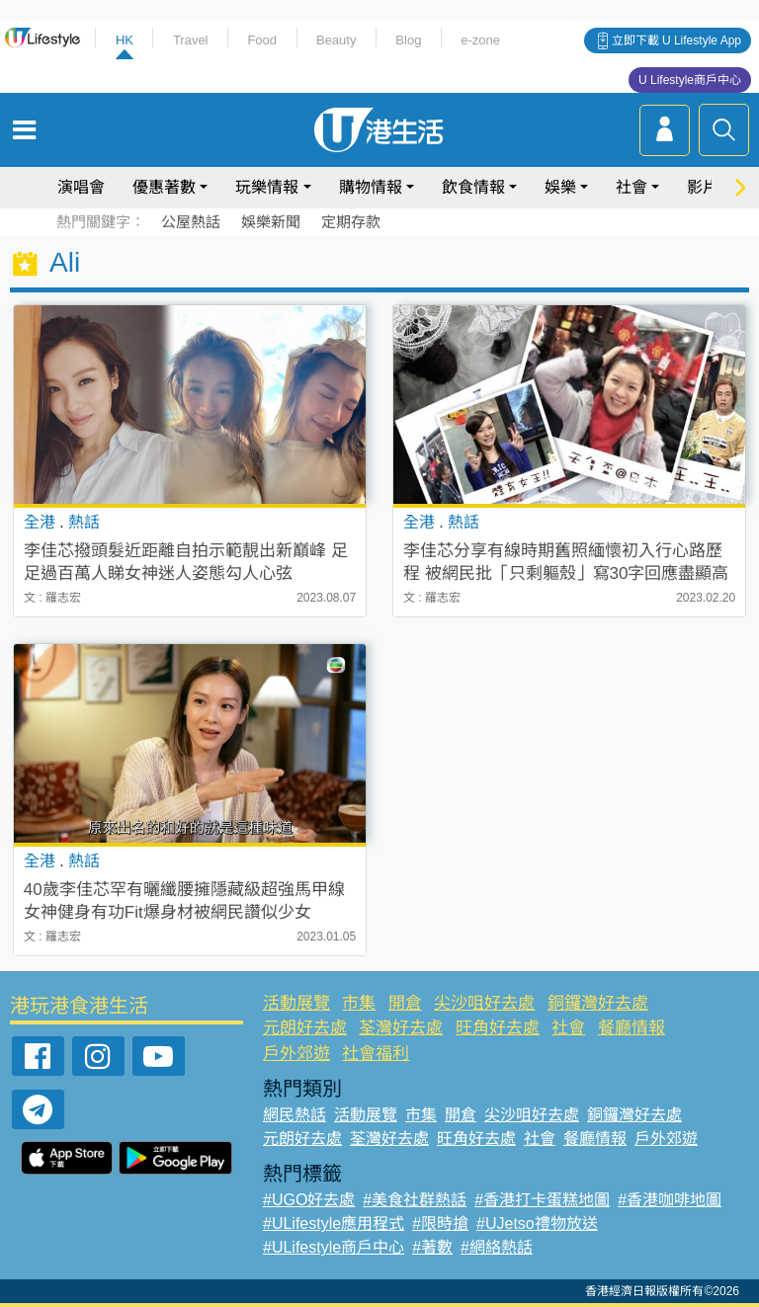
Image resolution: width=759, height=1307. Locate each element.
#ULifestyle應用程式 (333, 1223)
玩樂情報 (266, 187)
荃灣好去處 (401, 1028)
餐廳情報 (631, 1028)
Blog (408, 40)
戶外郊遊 (296, 1053)
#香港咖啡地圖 (669, 1199)
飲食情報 (473, 187)
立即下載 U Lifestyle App (676, 40)
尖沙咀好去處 (484, 1003)
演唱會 (81, 187)
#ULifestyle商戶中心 (333, 1247)
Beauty (336, 40)
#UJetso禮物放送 (537, 1223)
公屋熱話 (190, 221)
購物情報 (370, 187)
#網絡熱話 (497, 1247)
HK (124, 40)
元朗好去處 (305, 1028)
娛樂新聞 (270, 221)
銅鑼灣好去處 (598, 1003)
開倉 (405, 1003)
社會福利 (375, 1053)
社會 (631, 187)
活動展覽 (296, 1003)
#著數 (432, 1247)
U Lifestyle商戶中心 (689, 80)
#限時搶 (440, 1223)
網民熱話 (294, 1114)
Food (262, 40)
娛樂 (560, 187)
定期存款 (350, 221)
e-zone (480, 40)
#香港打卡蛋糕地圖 (542, 1199)
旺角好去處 (498, 1028)
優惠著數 (164, 187)
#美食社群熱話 (414, 1199)
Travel (191, 40)
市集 (359, 1003)
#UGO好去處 (309, 1199)
